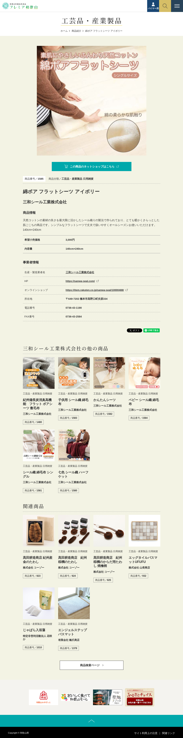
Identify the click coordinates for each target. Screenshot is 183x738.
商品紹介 (76, 31)
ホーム (64, 31)
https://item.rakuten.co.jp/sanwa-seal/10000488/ (95, 290)
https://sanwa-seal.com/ (80, 281)
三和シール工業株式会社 (80, 272)
